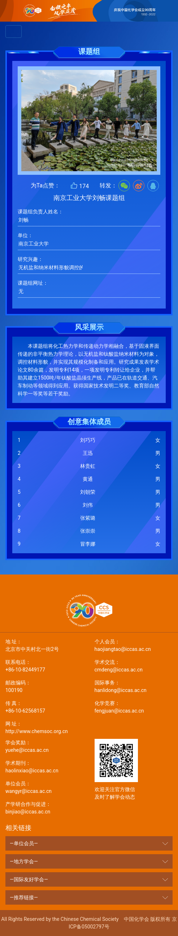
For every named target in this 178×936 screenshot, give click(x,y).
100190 (44, 686)
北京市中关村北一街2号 (44, 645)
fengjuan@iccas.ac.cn (134, 707)
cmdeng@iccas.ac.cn (134, 665)
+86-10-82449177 (44, 665)
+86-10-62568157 (44, 707)
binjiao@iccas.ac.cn (44, 807)
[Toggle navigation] (13, 31)
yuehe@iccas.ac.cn (44, 746)
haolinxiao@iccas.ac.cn (44, 766)
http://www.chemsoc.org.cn (44, 727)
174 (79, 186)
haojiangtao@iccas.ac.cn (134, 645)
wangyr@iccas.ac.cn (44, 787)
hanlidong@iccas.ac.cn (134, 686)
